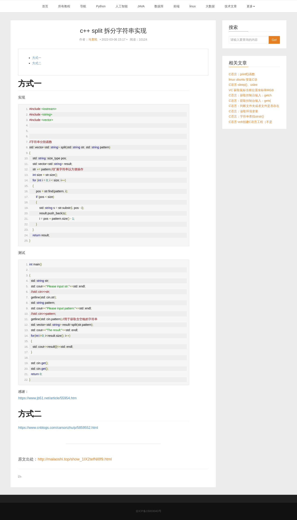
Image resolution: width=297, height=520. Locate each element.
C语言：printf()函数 (242, 74)
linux (192, 6)
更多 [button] (251, 6)
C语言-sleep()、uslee (243, 84)
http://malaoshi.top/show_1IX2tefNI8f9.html (75, 459)
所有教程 (64, 6)
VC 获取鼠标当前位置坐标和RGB (251, 90)
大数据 (210, 6)
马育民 (92, 39)
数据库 (159, 6)
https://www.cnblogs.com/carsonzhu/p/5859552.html (58, 427)
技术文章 (231, 6)
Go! (274, 40)
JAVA (141, 6)
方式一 (36, 58)
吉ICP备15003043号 (148, 511)
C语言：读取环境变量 (243, 111)
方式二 (36, 63)
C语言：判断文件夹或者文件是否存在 (254, 106)
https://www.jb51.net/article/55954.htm (47, 398)
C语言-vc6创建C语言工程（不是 (250, 122)
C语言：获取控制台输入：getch (250, 95)
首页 (45, 6)
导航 (83, 6)
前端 (176, 6)
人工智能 (122, 6)
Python (101, 6)
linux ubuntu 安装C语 (243, 79)
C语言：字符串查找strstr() (246, 116)
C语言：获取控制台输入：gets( (250, 100)
